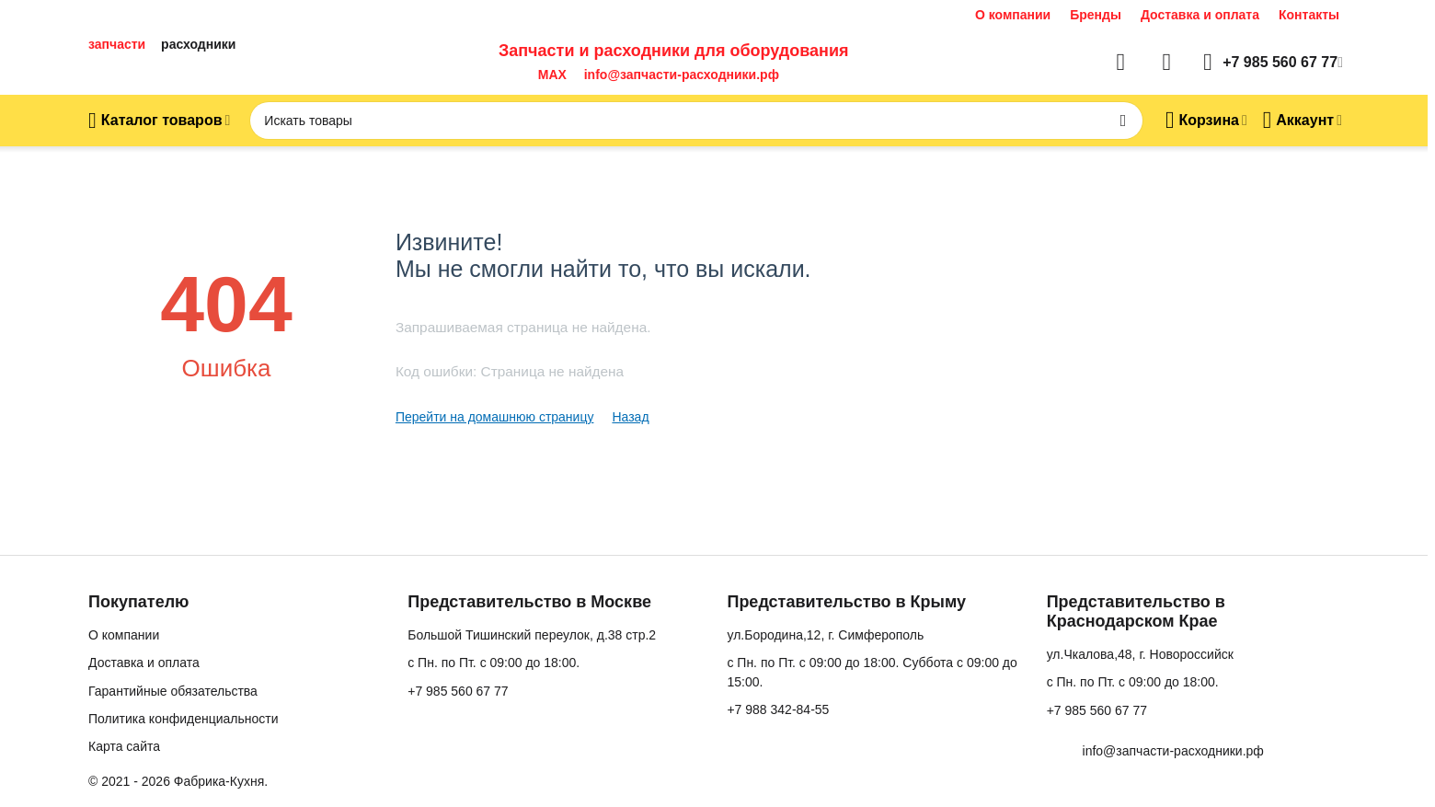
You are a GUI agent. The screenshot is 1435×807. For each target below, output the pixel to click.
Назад (630, 416)
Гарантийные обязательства (173, 691)
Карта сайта (124, 746)
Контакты (1309, 14)
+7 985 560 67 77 (458, 691)
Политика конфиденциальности (183, 718)
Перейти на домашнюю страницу (495, 416)
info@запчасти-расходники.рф (681, 74)
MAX (549, 74)
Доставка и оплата (1200, 14)
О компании (1012, 14)
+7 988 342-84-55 (778, 709)
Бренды (1095, 14)
